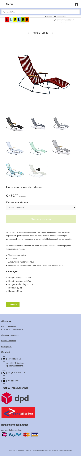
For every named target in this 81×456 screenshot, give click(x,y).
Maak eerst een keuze (41, 219)
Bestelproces (6, 347)
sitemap (28, 450)
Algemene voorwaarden (10, 335)
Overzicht (12, 304)
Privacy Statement (8, 341)
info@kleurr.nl (13, 381)
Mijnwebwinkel (66, 450)
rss (34, 450)
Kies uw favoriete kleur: (17, 202)
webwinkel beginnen (43, 450)
